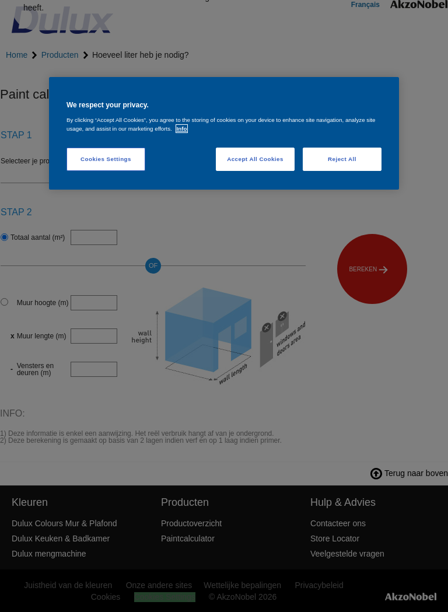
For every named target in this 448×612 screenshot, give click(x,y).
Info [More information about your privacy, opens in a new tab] (182, 128)
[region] (224, 133)
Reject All (342, 159)
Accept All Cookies (255, 159)
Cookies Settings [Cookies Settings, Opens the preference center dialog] (105, 159)
